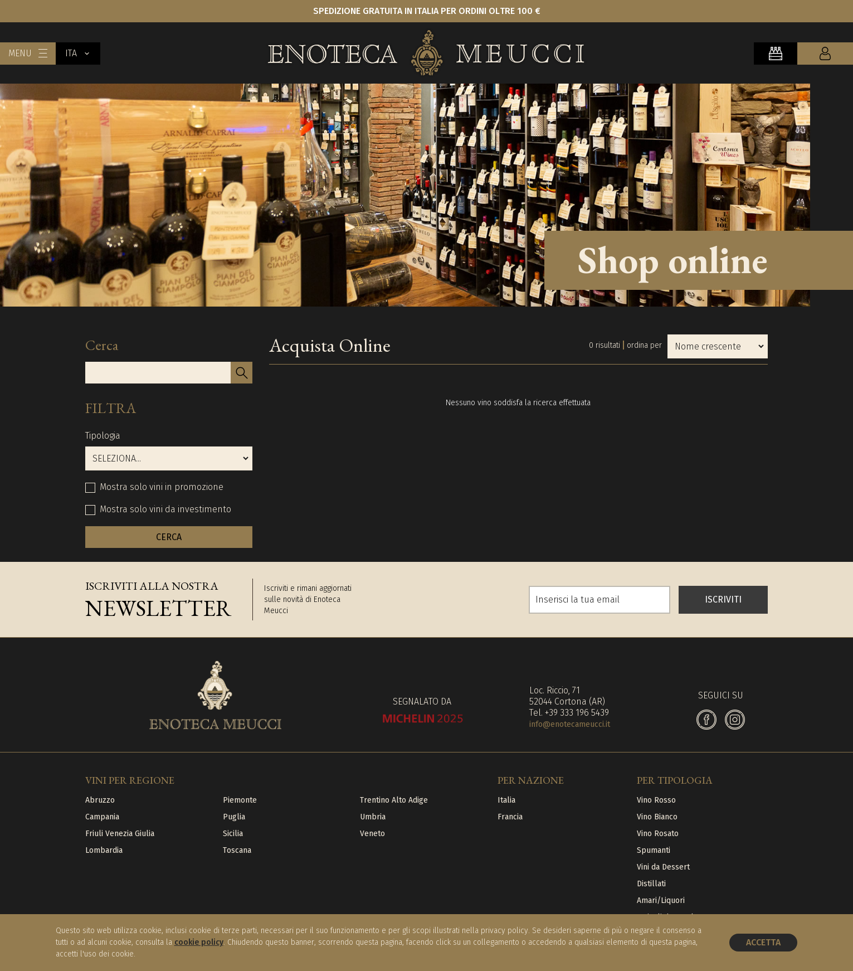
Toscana (237, 850)
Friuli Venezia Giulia (119, 833)
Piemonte (240, 800)
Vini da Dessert (663, 867)
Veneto (372, 833)
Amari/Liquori (661, 900)
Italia (506, 800)
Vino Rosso (656, 800)
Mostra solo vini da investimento (165, 509)
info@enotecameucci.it (569, 724)
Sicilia (233, 833)
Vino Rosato (658, 833)
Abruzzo (100, 800)
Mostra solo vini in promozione (161, 487)
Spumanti (653, 850)
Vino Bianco (657, 817)
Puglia (234, 817)
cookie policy (198, 942)
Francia (510, 817)
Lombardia (104, 850)
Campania (102, 817)
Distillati (651, 884)
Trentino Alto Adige (394, 800)
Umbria (373, 817)
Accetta (763, 942)
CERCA (169, 537)
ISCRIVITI (723, 599)
